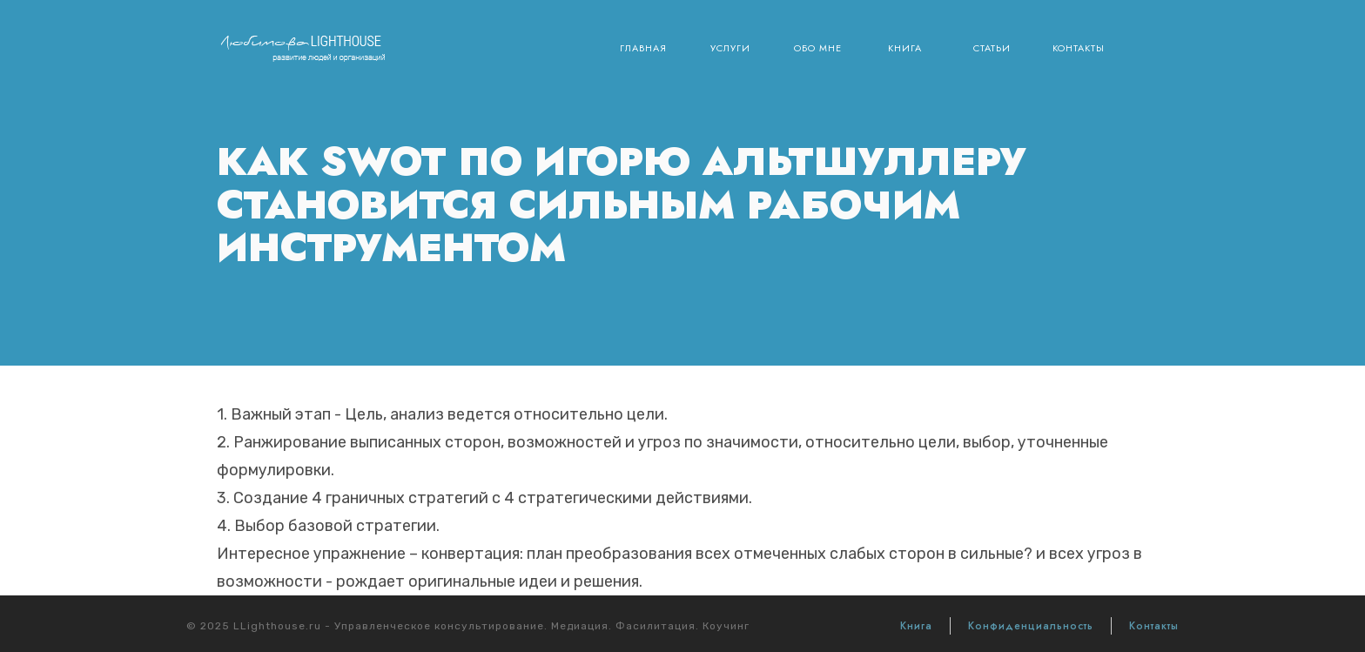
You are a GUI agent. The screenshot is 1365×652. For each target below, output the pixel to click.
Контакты (1078, 48)
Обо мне (818, 48)
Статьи (992, 48)
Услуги (730, 48)
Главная (643, 48)
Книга (905, 48)
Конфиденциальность (1030, 626)
